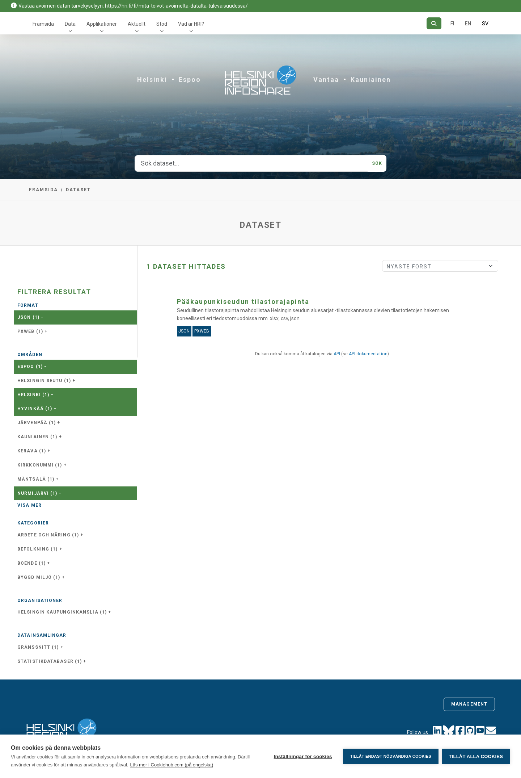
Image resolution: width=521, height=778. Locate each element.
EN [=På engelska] (468, 23)
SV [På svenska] (485, 23)
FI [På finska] (452, 23)
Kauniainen (371, 79)
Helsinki (152, 79)
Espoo (190, 79)
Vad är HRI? (191, 24)
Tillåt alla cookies (476, 756)
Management (469, 704)
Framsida (43, 24)
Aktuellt (136, 24)
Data (70, 24)
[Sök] (434, 23)
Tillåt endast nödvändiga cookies (390, 756)
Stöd (161, 24)
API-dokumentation (368, 353)
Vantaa (326, 79)
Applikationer (101, 24)
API (337, 353)
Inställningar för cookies (302, 756)
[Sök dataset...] (251, 163)
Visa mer (29, 505)
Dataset (78, 189)
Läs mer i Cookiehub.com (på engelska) (171, 764)
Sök (377, 163)
